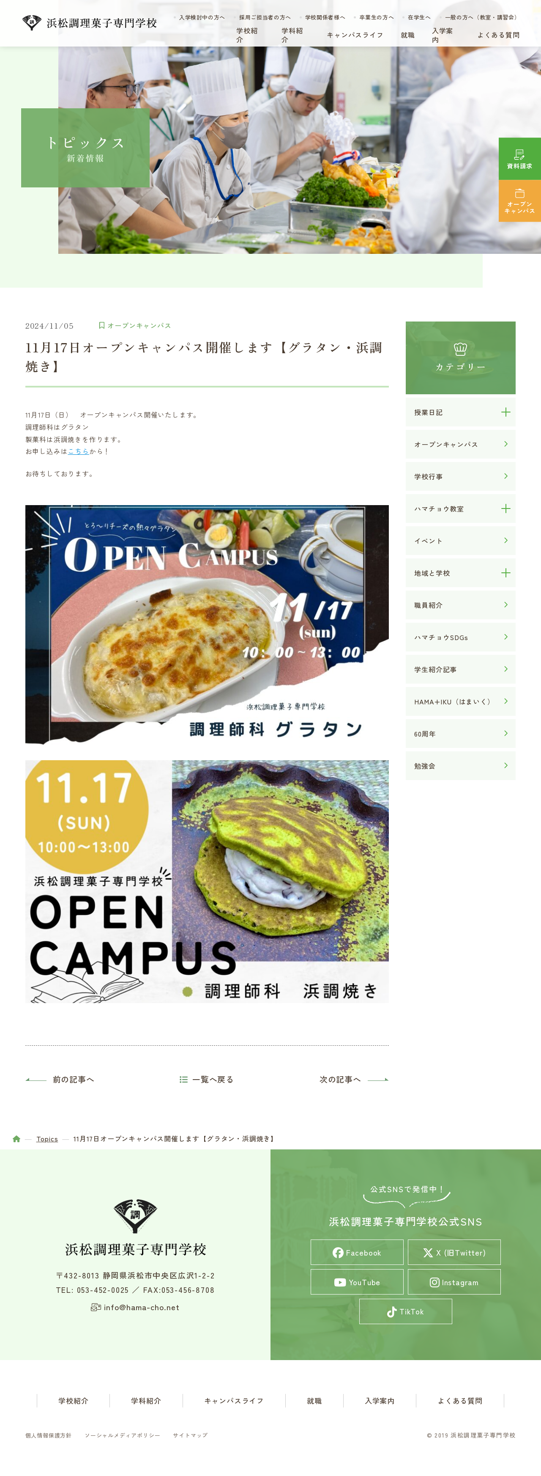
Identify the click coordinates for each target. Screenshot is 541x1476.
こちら (78, 451)
